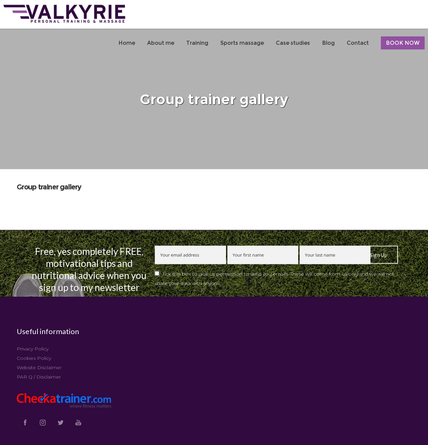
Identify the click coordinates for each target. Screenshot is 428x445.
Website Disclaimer (39, 367)
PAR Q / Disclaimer (39, 377)
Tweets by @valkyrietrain (312, 331)
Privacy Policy (32, 349)
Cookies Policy (34, 358)
